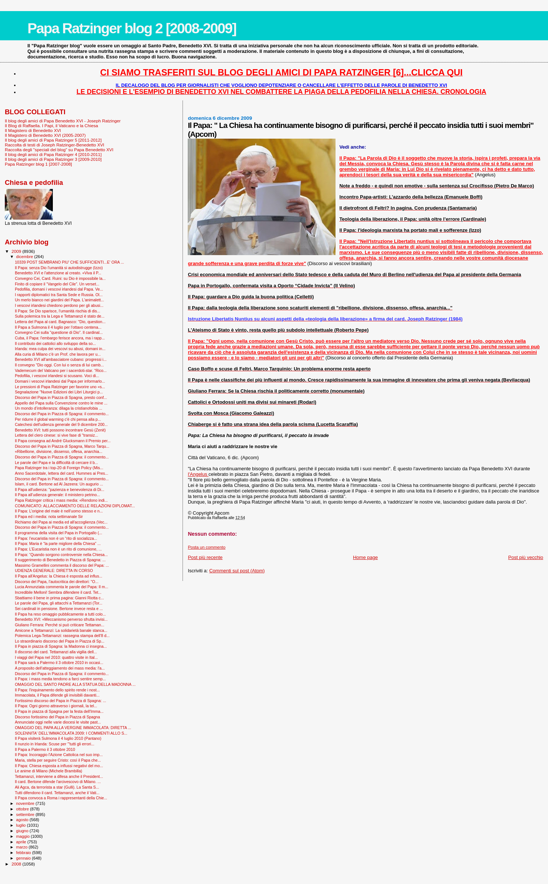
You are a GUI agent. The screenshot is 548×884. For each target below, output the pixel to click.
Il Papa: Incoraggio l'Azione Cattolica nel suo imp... (59, 754)
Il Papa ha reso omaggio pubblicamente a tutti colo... (60, 614)
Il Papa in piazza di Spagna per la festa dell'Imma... (59, 711)
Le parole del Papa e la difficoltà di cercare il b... (56, 462)
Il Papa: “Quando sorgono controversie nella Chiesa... (61, 554)
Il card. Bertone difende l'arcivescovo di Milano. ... (58, 781)
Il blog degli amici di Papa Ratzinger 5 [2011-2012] (53, 140)
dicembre (25, 256)
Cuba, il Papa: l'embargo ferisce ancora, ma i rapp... (60, 338)
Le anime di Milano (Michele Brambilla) (48, 771)
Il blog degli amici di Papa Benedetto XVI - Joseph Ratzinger (62, 120)
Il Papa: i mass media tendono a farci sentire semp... (60, 679)
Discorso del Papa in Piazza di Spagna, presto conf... (61, 397)
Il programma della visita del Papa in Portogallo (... (58, 533)
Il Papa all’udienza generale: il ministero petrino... (57, 494)
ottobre (23, 809)
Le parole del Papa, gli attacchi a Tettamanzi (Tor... (58, 603)
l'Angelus (198, 474)
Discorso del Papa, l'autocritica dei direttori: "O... (56, 581)
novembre (26, 803)
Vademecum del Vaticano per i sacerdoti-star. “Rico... (60, 370)
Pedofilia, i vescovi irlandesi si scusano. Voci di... (57, 375)
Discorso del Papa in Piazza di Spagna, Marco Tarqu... (62, 446)
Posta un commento (206, 547)
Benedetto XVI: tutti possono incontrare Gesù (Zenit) (60, 430)
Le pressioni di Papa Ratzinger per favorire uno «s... (60, 387)
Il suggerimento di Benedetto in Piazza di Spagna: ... (60, 560)
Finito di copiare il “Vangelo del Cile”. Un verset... (57, 284)
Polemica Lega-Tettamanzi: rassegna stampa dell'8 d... (62, 635)
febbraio (24, 852)
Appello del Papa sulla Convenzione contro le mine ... (61, 403)
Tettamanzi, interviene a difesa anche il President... (59, 776)
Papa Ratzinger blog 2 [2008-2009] (131, 28)
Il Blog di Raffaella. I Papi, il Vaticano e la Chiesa (51, 125)
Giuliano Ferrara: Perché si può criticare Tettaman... (59, 625)
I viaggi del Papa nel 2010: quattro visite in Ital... (56, 657)
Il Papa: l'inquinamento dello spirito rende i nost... (57, 690)
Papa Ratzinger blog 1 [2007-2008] (38, 164)
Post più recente (205, 557)
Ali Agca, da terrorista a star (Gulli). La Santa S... (57, 787)
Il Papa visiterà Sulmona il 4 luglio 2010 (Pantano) (58, 738)
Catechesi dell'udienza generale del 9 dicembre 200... (61, 424)
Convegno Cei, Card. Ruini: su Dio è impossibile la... (60, 278)
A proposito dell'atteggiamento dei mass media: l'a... (60, 668)
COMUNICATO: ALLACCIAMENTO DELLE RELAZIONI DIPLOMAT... (75, 506)
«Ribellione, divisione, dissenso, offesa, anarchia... (58, 451)
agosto (23, 819)
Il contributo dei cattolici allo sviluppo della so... (55, 343)
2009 (16, 251)
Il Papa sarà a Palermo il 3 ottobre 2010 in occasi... (59, 662)
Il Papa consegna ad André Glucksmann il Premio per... (62, 440)
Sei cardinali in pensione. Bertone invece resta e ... (59, 608)
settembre (26, 814)
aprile (21, 842)
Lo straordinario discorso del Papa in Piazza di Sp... (59, 641)
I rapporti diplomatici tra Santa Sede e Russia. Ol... (59, 294)
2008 (16, 863)
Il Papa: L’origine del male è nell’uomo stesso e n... (59, 511)
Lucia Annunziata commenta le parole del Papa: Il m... (61, 587)
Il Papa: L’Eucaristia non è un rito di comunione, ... (58, 549)
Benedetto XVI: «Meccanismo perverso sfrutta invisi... (61, 619)
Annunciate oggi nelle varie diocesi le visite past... (58, 722)
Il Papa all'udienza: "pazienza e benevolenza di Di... (59, 489)
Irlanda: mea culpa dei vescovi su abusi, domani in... (60, 348)
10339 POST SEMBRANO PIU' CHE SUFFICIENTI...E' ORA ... (69, 262)
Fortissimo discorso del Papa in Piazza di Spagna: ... (60, 700)
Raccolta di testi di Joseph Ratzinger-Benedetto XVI (54, 144)
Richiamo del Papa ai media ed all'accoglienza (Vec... (61, 522)
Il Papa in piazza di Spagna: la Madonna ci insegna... (61, 646)
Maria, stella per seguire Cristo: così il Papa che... (58, 760)
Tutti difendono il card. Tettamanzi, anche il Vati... (57, 792)
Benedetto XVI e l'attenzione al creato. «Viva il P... (58, 273)
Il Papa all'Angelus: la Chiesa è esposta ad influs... (58, 576)
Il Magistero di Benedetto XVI (33, 130)
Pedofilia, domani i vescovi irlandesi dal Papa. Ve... (59, 289)
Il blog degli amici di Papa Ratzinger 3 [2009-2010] (53, 159)
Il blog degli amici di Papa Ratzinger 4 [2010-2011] (53, 154)
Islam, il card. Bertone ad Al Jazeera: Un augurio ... (59, 484)
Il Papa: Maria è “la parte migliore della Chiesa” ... (58, 543)
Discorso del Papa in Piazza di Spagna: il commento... (62, 413)
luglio (21, 825)
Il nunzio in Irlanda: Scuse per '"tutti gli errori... (54, 744)
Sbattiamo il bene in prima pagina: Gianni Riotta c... (59, 598)
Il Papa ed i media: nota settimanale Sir (49, 516)
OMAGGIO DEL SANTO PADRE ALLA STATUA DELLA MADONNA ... (75, 684)
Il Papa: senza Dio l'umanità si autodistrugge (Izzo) (59, 267)
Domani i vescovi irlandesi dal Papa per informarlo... (60, 381)
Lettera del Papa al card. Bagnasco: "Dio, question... (60, 321)
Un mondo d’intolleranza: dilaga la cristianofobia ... (58, 408)
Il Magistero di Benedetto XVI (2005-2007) (45, 135)
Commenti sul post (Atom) (237, 570)
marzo (22, 847)
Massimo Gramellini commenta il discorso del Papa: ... (62, 565)
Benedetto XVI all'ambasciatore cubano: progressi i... (60, 359)
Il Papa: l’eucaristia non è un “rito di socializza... (56, 538)
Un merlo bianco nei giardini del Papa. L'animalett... (59, 300)
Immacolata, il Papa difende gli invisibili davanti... (57, 695)
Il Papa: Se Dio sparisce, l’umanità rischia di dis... (57, 311)
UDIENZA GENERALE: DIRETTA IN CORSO (54, 570)
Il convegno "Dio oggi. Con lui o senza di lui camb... (59, 365)
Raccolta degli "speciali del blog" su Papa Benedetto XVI (59, 149)
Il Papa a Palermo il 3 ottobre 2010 (45, 749)
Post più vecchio (525, 557)
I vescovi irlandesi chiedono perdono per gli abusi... (59, 305)
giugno (23, 831)
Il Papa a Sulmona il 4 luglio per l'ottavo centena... (58, 327)
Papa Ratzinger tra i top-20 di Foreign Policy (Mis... (59, 467)
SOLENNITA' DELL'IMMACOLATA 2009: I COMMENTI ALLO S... (71, 733)
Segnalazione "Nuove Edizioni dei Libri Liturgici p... (59, 392)
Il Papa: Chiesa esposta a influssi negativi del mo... (59, 765)
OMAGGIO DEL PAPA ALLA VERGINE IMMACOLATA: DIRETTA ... (73, 727)
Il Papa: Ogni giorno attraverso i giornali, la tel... (56, 706)
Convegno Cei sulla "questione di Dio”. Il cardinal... (59, 332)
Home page (365, 557)
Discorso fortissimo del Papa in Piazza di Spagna (57, 717)
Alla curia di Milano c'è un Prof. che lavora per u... (58, 354)
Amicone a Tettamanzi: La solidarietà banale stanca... (61, 630)
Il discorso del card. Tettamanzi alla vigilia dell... (56, 652)
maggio (23, 836)
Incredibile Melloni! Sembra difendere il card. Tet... (58, 592)
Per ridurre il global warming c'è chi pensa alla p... (58, 419)
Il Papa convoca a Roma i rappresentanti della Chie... (61, 798)
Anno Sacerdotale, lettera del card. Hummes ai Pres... (61, 473)
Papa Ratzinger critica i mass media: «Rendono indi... (61, 500)
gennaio (24, 858)
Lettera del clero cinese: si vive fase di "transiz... (56, 435)
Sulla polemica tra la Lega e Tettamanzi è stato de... (60, 316)
